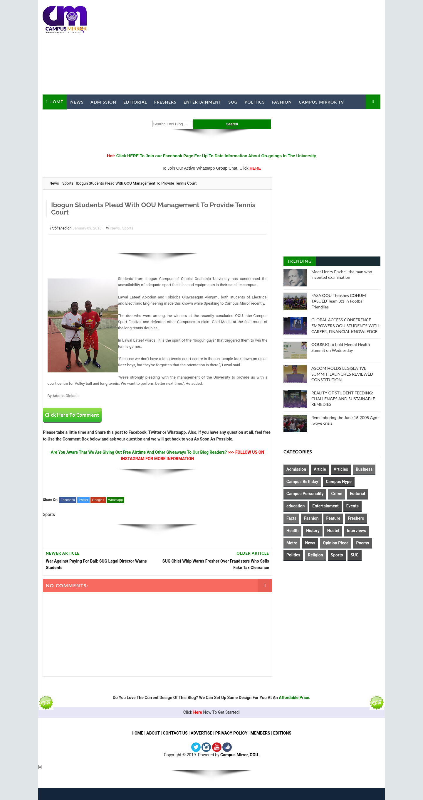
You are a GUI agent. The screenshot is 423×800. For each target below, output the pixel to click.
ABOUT (153, 733)
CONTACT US (175, 733)
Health (292, 530)
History (313, 530)
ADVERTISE (201, 733)
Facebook (68, 500)
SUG (232, 101)
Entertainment (202, 101)
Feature (333, 518)
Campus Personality (304, 493)
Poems (362, 543)
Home (56, 101)
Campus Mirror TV (321, 101)
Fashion (282, 101)
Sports (67, 183)
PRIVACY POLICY (231, 733)
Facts (291, 518)
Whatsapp (115, 500)
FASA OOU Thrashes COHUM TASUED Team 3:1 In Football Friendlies (338, 301)
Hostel (333, 530)
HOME (137, 733)
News (76, 101)
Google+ (98, 500)
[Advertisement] (273, 47)
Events (352, 506)
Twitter (83, 500)
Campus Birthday (302, 481)
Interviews (356, 530)
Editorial (135, 101)
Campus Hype (339, 481)
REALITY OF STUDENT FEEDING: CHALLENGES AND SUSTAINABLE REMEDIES (343, 398)
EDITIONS (282, 733)
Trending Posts (299, 262)
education (295, 506)
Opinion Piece (335, 543)
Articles (341, 469)
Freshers (165, 101)
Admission (103, 101)
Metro (291, 543)
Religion (315, 555)
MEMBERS (260, 733)
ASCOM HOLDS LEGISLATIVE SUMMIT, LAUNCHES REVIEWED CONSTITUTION (342, 374)
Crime (336, 493)
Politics (255, 101)
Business (364, 469)
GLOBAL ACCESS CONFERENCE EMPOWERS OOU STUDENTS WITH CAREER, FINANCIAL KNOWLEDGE (345, 325)
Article (320, 469)
